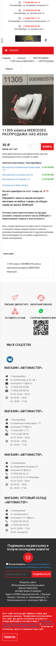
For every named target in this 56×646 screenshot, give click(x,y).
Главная (6, 58)
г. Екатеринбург (18, 376)
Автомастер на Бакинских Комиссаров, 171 (21, 169)
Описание (8, 254)
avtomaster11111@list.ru (22, 518)
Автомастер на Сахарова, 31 (16, 179)
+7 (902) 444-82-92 (19, 390)
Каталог (22, 58)
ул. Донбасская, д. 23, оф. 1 (23, 380)
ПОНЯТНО (9, 637)
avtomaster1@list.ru (37, 600)
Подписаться (42, 574)
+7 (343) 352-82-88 (31, 10)
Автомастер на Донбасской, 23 (17, 175)
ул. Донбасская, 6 (19, 514)
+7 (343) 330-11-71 (31, 18)
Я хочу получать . (28, 565)
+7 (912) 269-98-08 (19, 434)
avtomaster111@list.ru (21, 383)
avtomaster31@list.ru (20, 470)
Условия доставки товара (15, 185)
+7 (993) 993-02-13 (19, 474)
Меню (9, 68)
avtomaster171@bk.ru (21, 427)
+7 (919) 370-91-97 (19, 477)
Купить (47, 146)
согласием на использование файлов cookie (27, 622)
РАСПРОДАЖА (41, 58)
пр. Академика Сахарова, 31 (24, 466)
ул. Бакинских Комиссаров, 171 (25, 423)
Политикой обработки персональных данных (28, 625)
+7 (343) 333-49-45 (31, 26)
